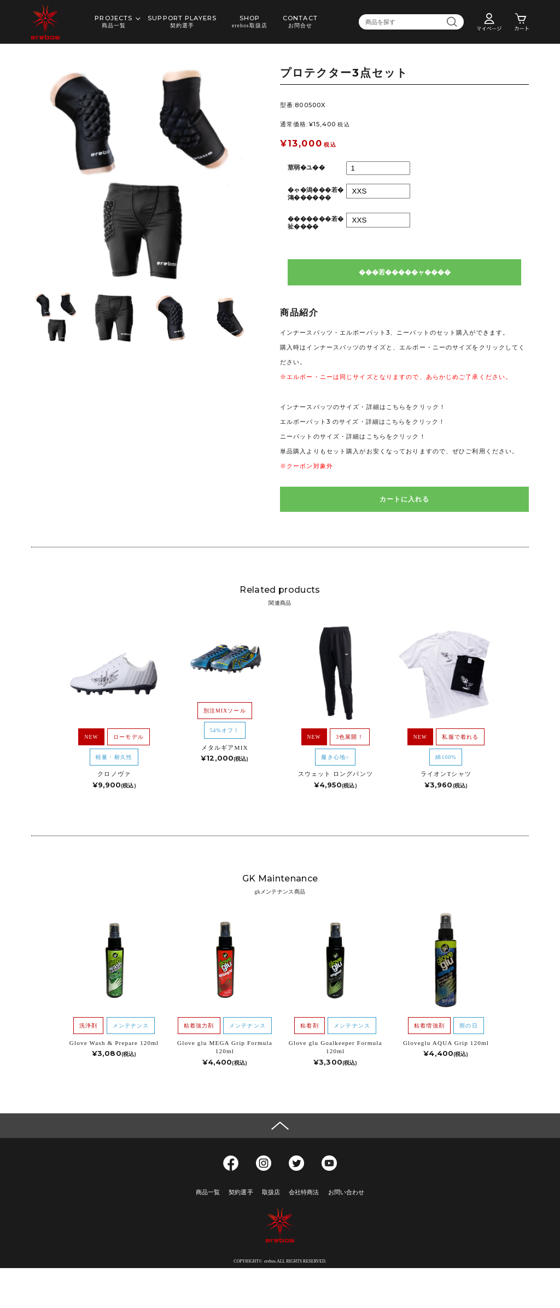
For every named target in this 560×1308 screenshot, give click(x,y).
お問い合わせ (346, 1192)
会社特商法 (304, 1192)
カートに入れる (405, 499)
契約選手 (241, 1192)
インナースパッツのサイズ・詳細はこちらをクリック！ (363, 407)
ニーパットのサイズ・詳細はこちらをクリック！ (353, 436)
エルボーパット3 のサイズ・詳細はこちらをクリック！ (362, 421)
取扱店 (271, 1192)
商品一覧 (208, 1192)
